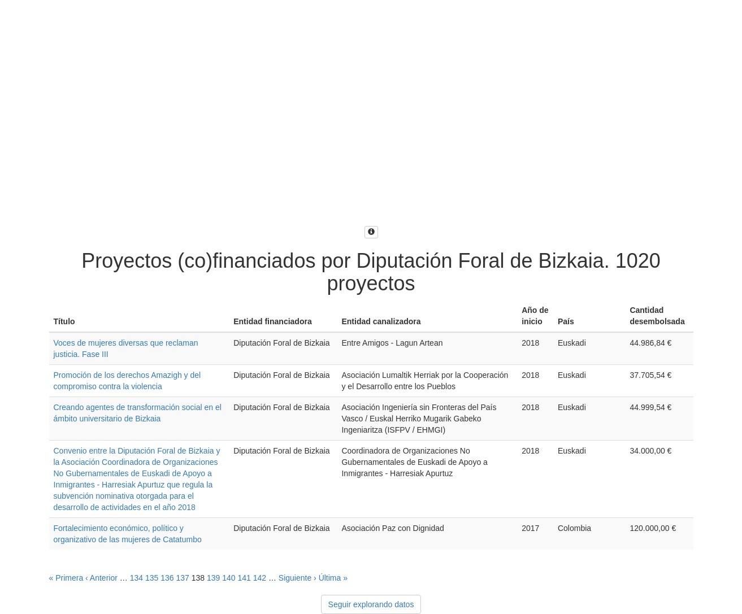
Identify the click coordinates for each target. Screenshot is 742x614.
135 (151, 577)
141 (243, 577)
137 (182, 577)
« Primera (66, 577)
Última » (333, 577)
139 (213, 577)
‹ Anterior (101, 577)
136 (166, 577)
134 (136, 577)
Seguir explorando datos (371, 604)
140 (228, 577)
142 (259, 577)
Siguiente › (297, 577)
